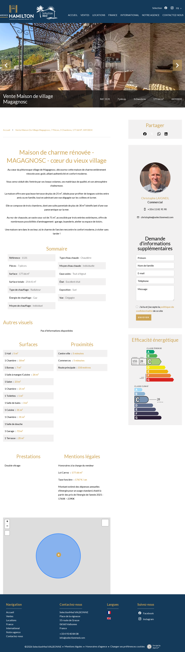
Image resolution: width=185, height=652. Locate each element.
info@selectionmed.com (72, 637)
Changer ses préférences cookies (127, 646)
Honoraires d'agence (96, 646)
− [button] (7, 526)
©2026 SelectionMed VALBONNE (43, 646)
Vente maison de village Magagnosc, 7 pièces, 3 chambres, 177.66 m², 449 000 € (53, 130)
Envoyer (143, 317)
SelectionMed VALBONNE (74, 612)
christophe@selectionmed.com (157, 217)
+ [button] (7, 521)
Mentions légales (73, 646)
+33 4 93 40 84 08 (69, 633)
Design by (152, 646)
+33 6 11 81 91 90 (157, 209)
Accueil (6, 130)
